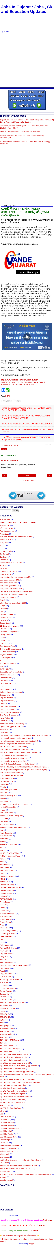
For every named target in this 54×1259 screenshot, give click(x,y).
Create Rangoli (5, 623)
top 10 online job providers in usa (12, 1088)
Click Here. (40, 1225)
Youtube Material (6, 1180)
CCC (2, 611)
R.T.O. (2, 942)
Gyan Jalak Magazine (8, 706)
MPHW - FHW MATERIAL (9, 853)
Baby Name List (6, 551)
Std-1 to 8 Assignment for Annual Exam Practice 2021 (20, 132)
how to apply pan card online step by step (15, 738)
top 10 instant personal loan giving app (14, 1085)
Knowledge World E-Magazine (11, 816)
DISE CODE (4, 629)
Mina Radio (4, 839)
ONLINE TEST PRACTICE (10, 887)
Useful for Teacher (7, 1134)
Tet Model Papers (6, 1046)
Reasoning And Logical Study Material (14, 965)
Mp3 (1, 847)
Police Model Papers (7, 913)
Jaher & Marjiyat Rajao (8, 790)
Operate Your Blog (7, 890)
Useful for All (4, 1120)
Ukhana (3, 1111)
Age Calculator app (7, 531)
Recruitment (4, 968)
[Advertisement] (26, 60)
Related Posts (48, 444)
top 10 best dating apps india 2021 (13, 1060)
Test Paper (4, 1037)
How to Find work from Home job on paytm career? (19, 752)
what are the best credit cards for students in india (18, 1166)
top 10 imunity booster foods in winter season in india (20, 1082)
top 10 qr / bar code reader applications (14, 1091)
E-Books (3, 640)
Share (4, 449)
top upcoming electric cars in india (12, 1102)
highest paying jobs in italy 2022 (12, 727)
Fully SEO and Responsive (10, 1239)
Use (1, 1114)
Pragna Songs (5, 922)
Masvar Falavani (6, 836)
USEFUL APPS (5, 1117)
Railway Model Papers (8, 948)
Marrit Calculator (6, 833)
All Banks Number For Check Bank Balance (16, 537)
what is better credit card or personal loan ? (16, 1168)
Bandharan (4, 560)
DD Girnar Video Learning (9, 626)
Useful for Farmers (7, 1125)
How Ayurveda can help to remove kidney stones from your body (24, 735)
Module (3, 842)
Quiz (2, 939)
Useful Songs (5, 1140)
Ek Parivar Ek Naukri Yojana (10, 649)
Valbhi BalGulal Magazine (9, 1145)
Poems (2, 908)
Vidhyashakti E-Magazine (9, 1151)
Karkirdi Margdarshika (8, 807)
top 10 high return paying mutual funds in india (17, 1079)
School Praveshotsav (8, 988)
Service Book (5, 1005)
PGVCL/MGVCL (6, 899)
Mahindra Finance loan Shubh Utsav (13, 827)
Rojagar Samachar (7, 974)
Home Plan (4, 729)
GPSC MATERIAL (7, 683)
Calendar (3, 609)
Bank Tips (3, 568)
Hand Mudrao (5, 718)
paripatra (3, 896)
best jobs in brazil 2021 (8, 583)
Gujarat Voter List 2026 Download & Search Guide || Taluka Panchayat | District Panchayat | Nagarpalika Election (27, 121)
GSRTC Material (6, 689)
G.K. (1, 666)
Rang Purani (4, 957)
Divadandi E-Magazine (8, 632)
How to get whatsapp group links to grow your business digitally (23, 770)
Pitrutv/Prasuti (5, 902)
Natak (2, 862)
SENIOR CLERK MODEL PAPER (12, 1003)
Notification (4, 882)
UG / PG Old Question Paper (11, 1108)
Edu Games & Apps (7, 646)
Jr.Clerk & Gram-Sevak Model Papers (14, 804)
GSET (2, 686)
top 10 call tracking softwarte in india (13, 1057)
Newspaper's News (7, 876)
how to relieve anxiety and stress (12, 775)
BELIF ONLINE (5, 574)
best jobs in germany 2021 (10, 586)
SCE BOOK (4, 982)
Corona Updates (6, 617)
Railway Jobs (5, 945)
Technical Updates (7, 1034)
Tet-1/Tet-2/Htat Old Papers (10, 1049)
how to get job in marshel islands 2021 (14, 755)
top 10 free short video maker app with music (17, 1072)
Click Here (47, 1220)
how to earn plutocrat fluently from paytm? (15, 744)
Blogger (31, 1244)
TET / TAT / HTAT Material (9, 1040)
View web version (27, 480)
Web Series (4, 1163)
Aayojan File (4, 525)
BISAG (7, 396)
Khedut (2, 810)
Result (2, 971)
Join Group (4, 801)
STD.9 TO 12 (5, 1017)
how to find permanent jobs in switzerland (15, 750)
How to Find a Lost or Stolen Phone (13, 747)
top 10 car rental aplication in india (13, 1069)
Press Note (4, 928)
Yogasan (3, 1177)
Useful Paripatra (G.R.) (8, 1137)
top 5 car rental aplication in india (12, 1099)
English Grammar (6, 655)
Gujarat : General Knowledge (11, 692)
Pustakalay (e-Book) (7, 934)
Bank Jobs (4, 566)
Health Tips (4, 721)
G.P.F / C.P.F (5, 669)
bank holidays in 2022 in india (11, 563)
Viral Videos (4, 1157)
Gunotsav (3, 703)
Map (1, 830)
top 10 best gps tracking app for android (15, 1063)
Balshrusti (3, 557)
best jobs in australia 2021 (10, 580)
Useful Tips (4, 1143)
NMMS (2, 879)
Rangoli (3, 959)
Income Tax (4, 784)
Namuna (3, 859)
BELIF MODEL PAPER (8, 571)
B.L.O (2, 545)
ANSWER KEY (5, 540)
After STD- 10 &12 (7, 528)
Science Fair (4, 997)
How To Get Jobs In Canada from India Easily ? (17, 764)
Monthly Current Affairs (8, 844)
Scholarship (4, 985)
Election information (7, 652)
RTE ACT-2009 (5, 977)
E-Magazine (4, 643)
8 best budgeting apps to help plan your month (17, 522)
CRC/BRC (4, 620)
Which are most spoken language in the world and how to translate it (25, 1174)
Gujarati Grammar (6, 701)
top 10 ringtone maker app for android (14, 1054)
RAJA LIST (4, 951)
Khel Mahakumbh (6, 813)
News (2, 873)
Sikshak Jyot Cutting (7, 1008)
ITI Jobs (3, 787)
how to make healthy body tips (11, 773)
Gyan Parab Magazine (8, 709)
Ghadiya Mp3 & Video (8, 675)
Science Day (4, 994)
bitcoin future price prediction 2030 (13, 603)
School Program (6, 991)
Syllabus (3, 1020)
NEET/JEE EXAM (6, 870)
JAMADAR (4, 793)
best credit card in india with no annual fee (16, 577)
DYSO (2, 637)
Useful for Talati (6, 1131)
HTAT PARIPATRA (7, 778)
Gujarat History (5, 695)
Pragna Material (6, 919)
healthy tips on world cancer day (12, 724)
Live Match (4, 821)
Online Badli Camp (7, 885)
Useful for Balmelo (7, 1123)
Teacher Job (4, 1031)
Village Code (4, 1154)
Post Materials (5, 916)
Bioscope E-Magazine (8, 597)
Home (27, 476)
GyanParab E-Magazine (9, 715)
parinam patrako (6, 893)
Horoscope (4, 732)
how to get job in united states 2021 (13, 761)
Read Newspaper (6, 962)
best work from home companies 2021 (14, 594)
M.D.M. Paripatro (6, 824)
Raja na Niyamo (6, 954)
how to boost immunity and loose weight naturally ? (19, 741)
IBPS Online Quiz (6, 781)
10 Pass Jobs (5, 519)
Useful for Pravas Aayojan (9, 1128)
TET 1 (2, 1043)
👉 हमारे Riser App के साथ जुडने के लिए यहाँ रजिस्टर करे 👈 (19, 1235)
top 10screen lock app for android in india (15, 1097)
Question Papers (6, 936)
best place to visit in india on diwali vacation (16, 591)
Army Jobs (4, 542)
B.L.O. (2, 548)
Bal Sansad (4, 554)
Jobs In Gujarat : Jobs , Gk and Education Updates (26, 9)
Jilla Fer (3, 798)
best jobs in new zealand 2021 (11, 589)
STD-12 (3, 1011)
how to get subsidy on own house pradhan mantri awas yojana (23, 767)
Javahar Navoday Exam (9, 795)
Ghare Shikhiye (5, 678)
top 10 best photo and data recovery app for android (19, 1066)
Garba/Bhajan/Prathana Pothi (11, 672)
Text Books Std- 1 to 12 (8, 1051)
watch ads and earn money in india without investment (20, 1160)
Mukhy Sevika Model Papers (10, 856)
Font (1, 660)
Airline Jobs (4, 534)
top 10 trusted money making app (12, 1094)
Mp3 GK (3, 850)
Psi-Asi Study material (8, 931)
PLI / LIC (3, 905)
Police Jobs (4, 911)
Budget (2, 606)
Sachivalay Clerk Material (9, 980)
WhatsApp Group (6, 1171)
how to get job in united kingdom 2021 (14, 758)
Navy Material (5, 865)
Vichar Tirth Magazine (8, 1148)
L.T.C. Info (4, 819)
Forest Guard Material (8, 663)
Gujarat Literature (6, 698)
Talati (2, 1023)
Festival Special (6, 658)
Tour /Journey (5, 1105)
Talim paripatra (5, 1026)
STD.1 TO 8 (4, 1014)
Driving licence (5, 634)
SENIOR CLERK (6, 1000)
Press (2, 925)
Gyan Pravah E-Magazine (9, 712)
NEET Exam (4, 867)
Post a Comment (10, 460)
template (24, 1239)
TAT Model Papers (7, 1028)
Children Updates (6, 614)
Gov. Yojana (4, 681)
